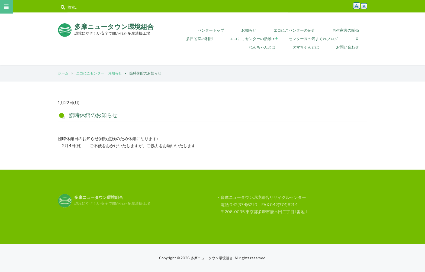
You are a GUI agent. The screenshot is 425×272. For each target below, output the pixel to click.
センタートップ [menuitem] (211, 30)
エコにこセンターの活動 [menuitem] (253, 39)
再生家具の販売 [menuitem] (345, 30)
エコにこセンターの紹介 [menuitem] (294, 30)
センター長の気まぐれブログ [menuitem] (313, 38)
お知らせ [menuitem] (248, 30)
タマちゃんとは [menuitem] (305, 47)
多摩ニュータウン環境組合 (114, 27)
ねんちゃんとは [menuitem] (262, 47)
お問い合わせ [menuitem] (347, 47)
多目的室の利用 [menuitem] (199, 38)
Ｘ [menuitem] (357, 38)
